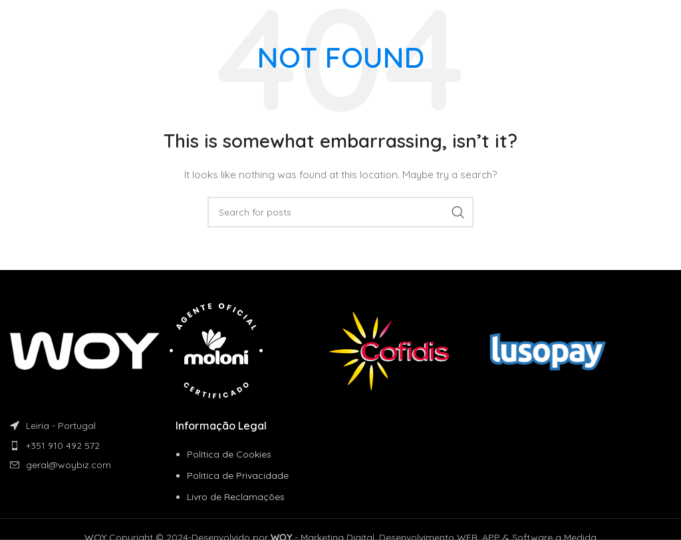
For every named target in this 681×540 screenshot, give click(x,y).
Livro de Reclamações (236, 497)
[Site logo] (56, 19)
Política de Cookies (229, 454)
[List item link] (93, 445)
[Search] (340, 212)
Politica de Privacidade (238, 475)
